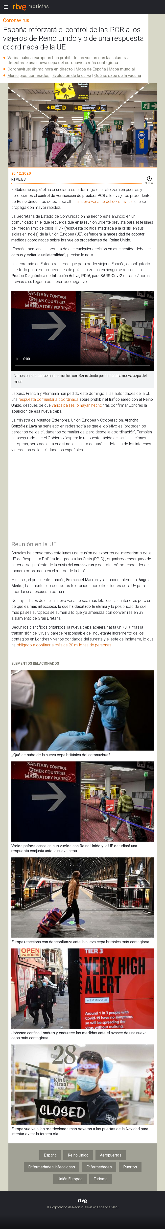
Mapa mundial (122, 69)
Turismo (101, 1179)
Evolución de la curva (71, 75)
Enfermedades (99, 1167)
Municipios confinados (28, 75)
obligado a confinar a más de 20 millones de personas (64, 645)
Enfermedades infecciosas (51, 1167)
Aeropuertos (110, 1155)
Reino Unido (78, 1155)
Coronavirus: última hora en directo (40, 69)
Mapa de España (91, 69)
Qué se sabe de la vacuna (117, 75)
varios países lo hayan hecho (77, 405)
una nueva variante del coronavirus (102, 201)
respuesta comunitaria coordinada (48, 399)
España (50, 1155)
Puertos (130, 1167)
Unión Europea (70, 1179)
